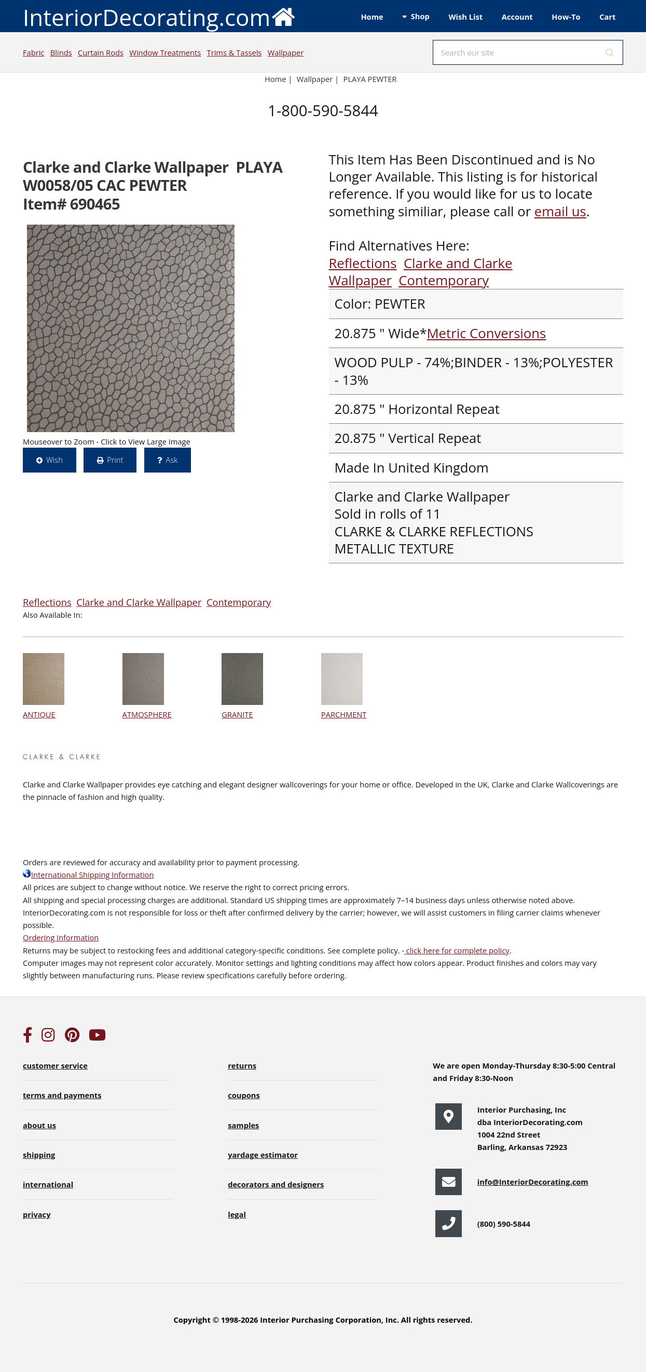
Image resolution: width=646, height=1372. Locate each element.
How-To (566, 16)
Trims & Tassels (234, 52)
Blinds (61, 52)
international (48, 1184)
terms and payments (62, 1095)
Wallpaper (286, 52)
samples (243, 1125)
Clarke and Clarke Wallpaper (138, 601)
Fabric (33, 52)
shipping (39, 1154)
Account (517, 16)
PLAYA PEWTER (370, 79)
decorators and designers (276, 1184)
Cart (607, 16)
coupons (244, 1095)
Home (372, 16)
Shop (420, 16)
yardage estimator (263, 1154)
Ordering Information (61, 937)
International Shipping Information (88, 874)
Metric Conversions (486, 333)
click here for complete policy (457, 950)
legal (237, 1214)
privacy (36, 1214)
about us (39, 1125)
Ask (172, 459)
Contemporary (443, 280)
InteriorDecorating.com (159, 16)
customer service (55, 1065)
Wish (54, 459)
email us (560, 211)
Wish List (465, 16)
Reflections (363, 263)
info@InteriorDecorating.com (532, 1181)
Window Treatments (165, 52)
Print (115, 459)
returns (242, 1065)
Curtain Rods (100, 52)
